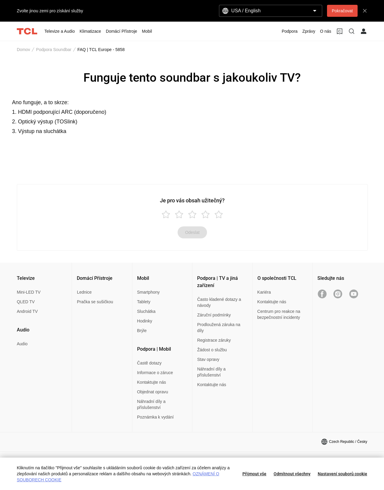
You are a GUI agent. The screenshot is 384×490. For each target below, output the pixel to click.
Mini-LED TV (28, 292)
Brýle (142, 330)
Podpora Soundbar (53, 49)
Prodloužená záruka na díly (218, 327)
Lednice (84, 292)
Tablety (143, 301)
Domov (23, 49)
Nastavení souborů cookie (342, 473)
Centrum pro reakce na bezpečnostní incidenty (278, 314)
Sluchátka (146, 311)
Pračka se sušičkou (95, 301)
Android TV (27, 311)
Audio (22, 343)
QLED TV (26, 301)
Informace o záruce (155, 372)
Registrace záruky (214, 340)
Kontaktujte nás (151, 382)
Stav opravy (208, 359)
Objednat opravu (152, 391)
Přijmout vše (254, 473)
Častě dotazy (149, 363)
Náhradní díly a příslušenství (151, 404)
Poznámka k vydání (155, 417)
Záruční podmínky (214, 315)
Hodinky (144, 321)
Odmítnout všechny (292, 473)
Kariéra (264, 292)
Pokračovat (342, 10)
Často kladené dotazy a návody (219, 302)
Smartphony (148, 292)
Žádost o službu (212, 349)
